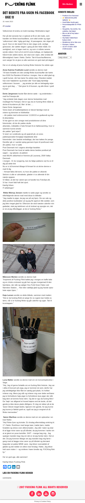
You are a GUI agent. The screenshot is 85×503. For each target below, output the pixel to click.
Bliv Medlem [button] (68, 4)
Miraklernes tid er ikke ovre (71, 42)
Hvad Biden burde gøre (70, 22)
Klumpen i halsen (68, 44)
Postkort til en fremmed (70, 16)
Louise (8, 26)
